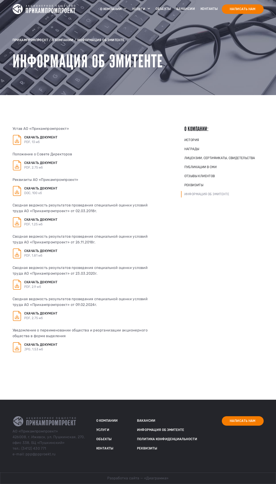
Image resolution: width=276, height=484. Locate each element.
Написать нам (243, 9)
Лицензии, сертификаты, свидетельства (219, 158)
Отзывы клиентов (199, 176)
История (191, 140)
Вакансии (185, 9)
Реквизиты (194, 185)
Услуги (141, 8)
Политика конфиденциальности (167, 439)
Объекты (163, 9)
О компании (113, 8)
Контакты (209, 9)
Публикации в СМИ (200, 167)
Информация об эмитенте (206, 194)
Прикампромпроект (30, 40)
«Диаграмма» (156, 478)
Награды (191, 149)
